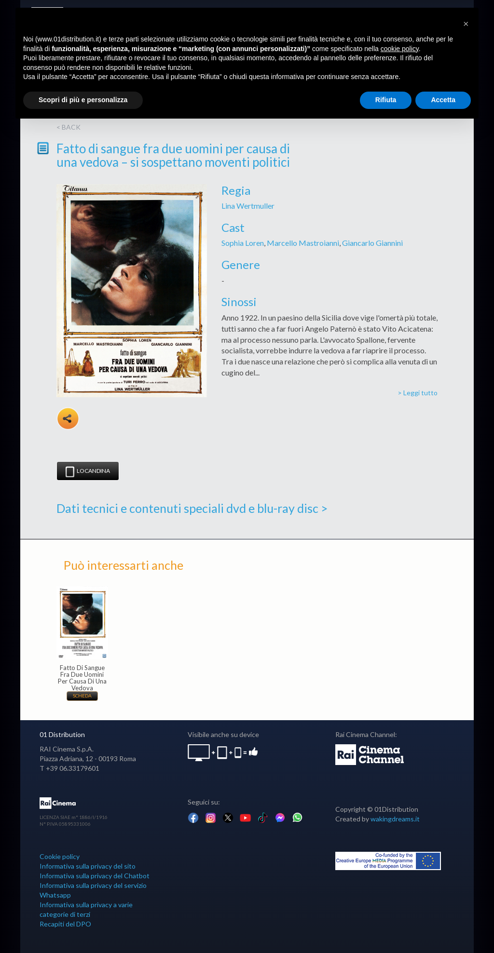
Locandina (88, 471)
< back (68, 127)
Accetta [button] (443, 100)
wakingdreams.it (395, 819)
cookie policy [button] (400, 49)
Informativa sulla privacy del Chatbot (95, 876)
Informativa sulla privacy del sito (88, 866)
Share (68, 418)
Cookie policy (60, 856)
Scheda (82, 695)
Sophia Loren (242, 242)
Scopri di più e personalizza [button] (83, 100)
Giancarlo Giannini (372, 242)
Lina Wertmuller (247, 205)
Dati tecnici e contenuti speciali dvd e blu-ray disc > (192, 508)
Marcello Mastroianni (303, 242)
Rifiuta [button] (386, 100)
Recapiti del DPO (65, 924)
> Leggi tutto (418, 393)
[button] (466, 23)
